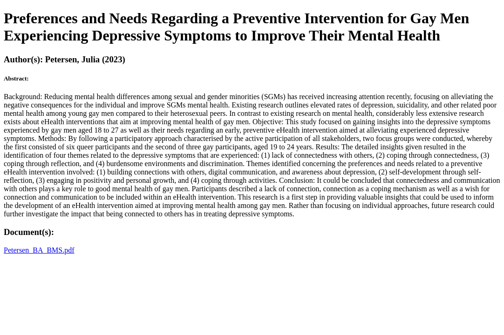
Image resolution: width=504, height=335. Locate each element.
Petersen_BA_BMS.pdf (39, 250)
